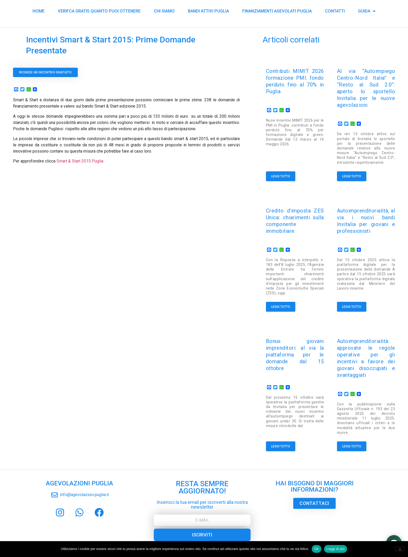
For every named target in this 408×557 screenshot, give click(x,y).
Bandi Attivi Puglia (208, 10)
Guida (366, 10)
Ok (316, 549)
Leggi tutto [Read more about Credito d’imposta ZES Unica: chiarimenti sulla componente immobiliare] (280, 302)
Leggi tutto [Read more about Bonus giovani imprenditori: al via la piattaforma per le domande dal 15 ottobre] (280, 437)
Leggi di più (336, 549)
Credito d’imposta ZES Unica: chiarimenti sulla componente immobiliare (295, 217)
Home (38, 10)
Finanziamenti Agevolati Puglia (277, 10)
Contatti (335, 10)
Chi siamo (164, 10)
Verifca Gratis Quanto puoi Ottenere (99, 10)
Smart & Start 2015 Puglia (79, 161)
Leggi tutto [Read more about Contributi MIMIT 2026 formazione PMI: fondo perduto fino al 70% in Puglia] (280, 176)
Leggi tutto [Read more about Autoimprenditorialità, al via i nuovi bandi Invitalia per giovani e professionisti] (351, 302)
